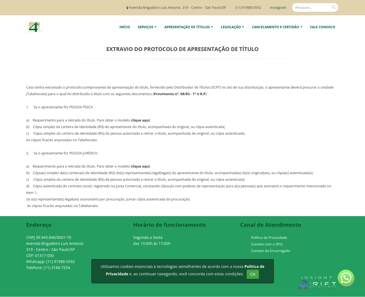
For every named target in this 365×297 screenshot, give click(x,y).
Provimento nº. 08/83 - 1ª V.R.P (180, 94)
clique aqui (140, 120)
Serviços (145, 27)
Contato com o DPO (267, 244)
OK (252, 274)
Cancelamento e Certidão (275, 27)
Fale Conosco (322, 27)
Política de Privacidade (269, 237)
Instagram (277, 7)
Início (124, 27)
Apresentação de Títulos (187, 27)
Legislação (231, 27)
